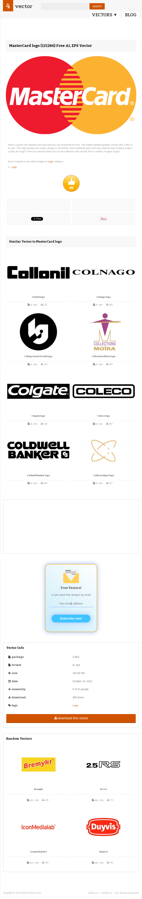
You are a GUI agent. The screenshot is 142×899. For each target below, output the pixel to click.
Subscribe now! (71, 618)
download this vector (71, 718)
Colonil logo (38, 297)
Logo (51, 161)
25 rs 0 (103, 789)
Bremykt (38, 789)
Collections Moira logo (103, 356)
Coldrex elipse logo (103, 475)
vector (23, 6)
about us (93, 892)
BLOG (131, 14)
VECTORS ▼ (104, 14)
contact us (106, 892)
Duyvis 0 (103, 852)
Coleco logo (103, 416)
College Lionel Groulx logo (38, 356)
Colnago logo (104, 297)
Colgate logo (38, 416)
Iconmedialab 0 (38, 852)
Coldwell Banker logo (38, 475)
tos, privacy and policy (127, 892)
